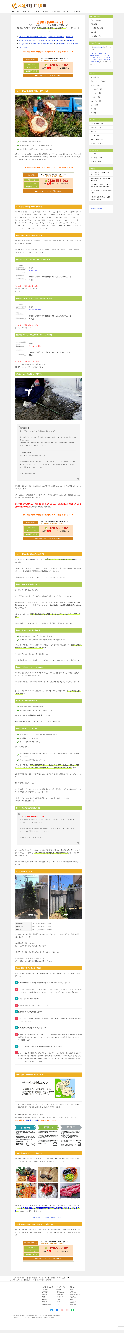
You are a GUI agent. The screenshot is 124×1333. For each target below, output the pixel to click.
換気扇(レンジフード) (100, 58)
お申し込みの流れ (48, 47)
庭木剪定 (93, 116)
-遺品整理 (58, 1294)
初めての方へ (15, 15)
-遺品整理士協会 (73, 1307)
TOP (40, 1281)
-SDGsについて (73, 1304)
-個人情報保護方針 (73, 1296)
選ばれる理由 (26, 15)
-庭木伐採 (58, 1304)
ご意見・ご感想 (55, 15)
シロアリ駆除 (94, 108)
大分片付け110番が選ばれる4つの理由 (51, 43)
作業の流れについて (96, 131)
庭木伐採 (93, 112)
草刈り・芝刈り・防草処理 (98, 84)
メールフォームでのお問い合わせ (49, 79)
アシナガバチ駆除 (97, 92)
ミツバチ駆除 (96, 100)
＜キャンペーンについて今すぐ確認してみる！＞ (48, 1220)
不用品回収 (94, 27)
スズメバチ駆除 (97, 96)
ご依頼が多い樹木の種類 (56, 40)
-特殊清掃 (58, 1301)
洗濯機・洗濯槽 (94, 65)
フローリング (94, 56)
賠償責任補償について (46, 1306)
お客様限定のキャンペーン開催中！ (67, 47)
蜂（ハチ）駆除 (95, 88)
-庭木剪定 (58, 1306)
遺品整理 (93, 35)
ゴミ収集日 (94, 157)
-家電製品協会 (72, 1306)
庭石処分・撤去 (95, 80)
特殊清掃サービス (96, 39)
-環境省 (71, 1302)
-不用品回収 (58, 1292)
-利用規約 (71, 1294)
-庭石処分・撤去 (59, 1297)
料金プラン (66, 15)
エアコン (101, 56)
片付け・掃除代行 (96, 23)
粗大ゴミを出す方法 (96, 161)
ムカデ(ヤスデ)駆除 (96, 104)
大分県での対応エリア (97, 126)
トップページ (45, 1292)
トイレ (103, 61)
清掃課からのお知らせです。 (28, 43)
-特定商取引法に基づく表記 (75, 1297)
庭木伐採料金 (69, 43)
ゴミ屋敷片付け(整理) (97, 31)
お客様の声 (36, 15)
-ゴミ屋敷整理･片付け (60, 1296)
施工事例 (45, 15)
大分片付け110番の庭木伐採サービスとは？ (32, 40)
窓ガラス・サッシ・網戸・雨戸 (101, 63)
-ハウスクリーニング (60, 1299)
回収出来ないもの (97, 146)
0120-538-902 (58, 68)
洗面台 (98, 61)
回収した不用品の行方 (97, 142)
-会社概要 (71, 1292)
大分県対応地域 (35, 47)
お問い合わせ (76, 15)
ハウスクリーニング (98, 50)
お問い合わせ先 (24, 50)
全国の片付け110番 (32, 1123)
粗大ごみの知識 (97, 165)
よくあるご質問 (24, 47)
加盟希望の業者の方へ (96, 212)
